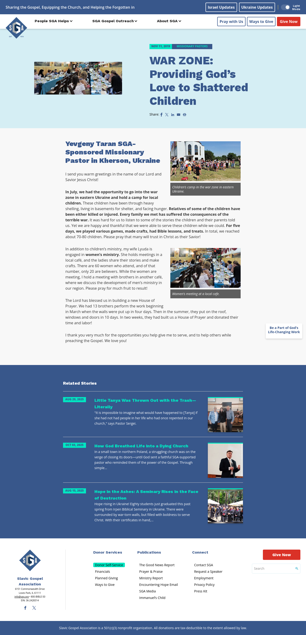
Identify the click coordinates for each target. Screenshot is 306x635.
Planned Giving (106, 578)
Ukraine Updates (257, 7)
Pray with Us (231, 21)
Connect (200, 552)
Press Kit (200, 591)
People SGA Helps (52, 21)
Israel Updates (221, 7)
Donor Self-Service (109, 565)
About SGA (167, 21)
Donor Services (107, 552)
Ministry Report (151, 578)
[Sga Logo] (16, 28)
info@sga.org (22, 596)
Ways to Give (261, 21)
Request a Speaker (208, 571)
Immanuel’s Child (152, 597)
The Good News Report (157, 565)
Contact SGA (203, 565)
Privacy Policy (204, 584)
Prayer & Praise (151, 571)
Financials (102, 571)
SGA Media (147, 591)
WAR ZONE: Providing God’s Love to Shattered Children (198, 81)
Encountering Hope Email (158, 584)
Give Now (289, 21)
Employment (203, 578)
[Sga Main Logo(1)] (30, 560)
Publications (149, 552)
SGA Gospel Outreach (113, 21)
